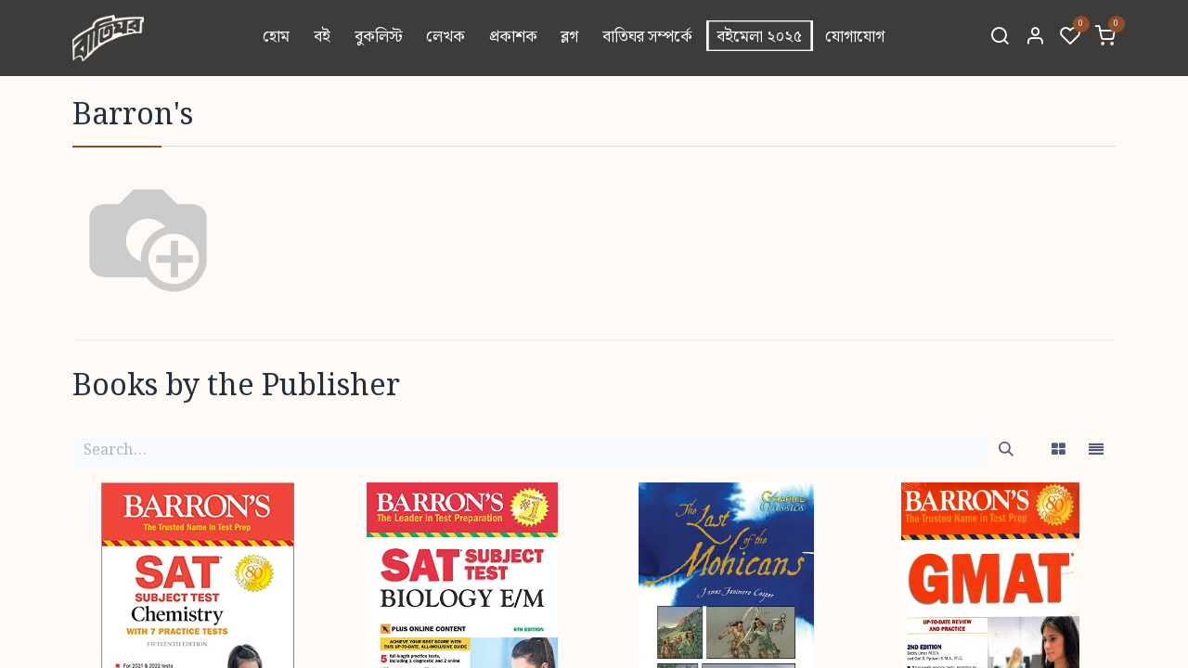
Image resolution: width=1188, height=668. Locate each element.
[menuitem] (277, 38)
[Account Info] (1035, 38)
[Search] (999, 38)
